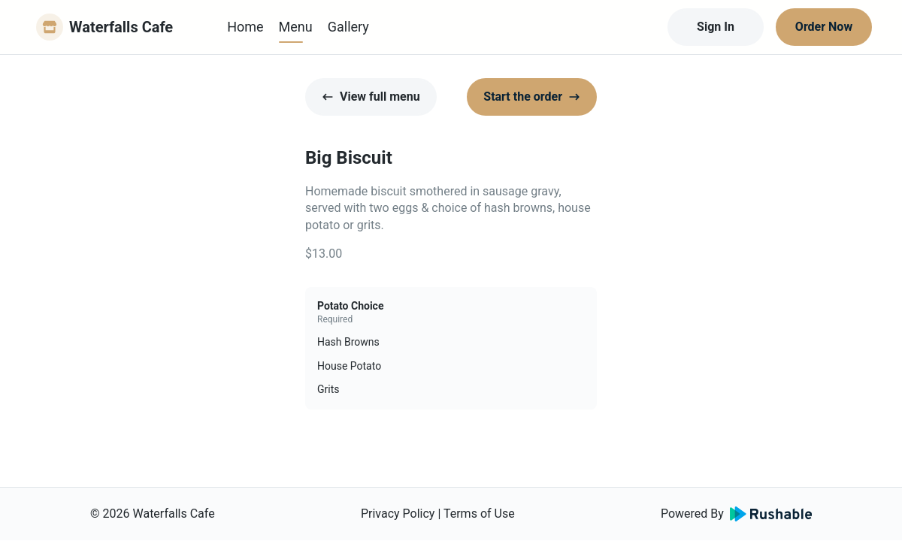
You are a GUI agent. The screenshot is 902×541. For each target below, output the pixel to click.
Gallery (348, 27)
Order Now (823, 27)
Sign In (715, 27)
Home (245, 27)
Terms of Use (479, 513)
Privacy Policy (398, 513)
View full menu (371, 96)
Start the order (531, 96)
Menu (296, 27)
